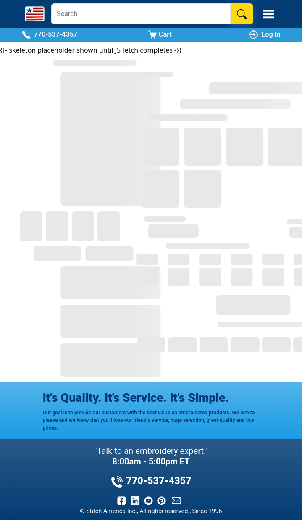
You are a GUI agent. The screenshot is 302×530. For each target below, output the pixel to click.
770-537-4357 (50, 34)
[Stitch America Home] (34, 13)
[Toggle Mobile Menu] (268, 14)
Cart (160, 34)
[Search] (141, 13)
